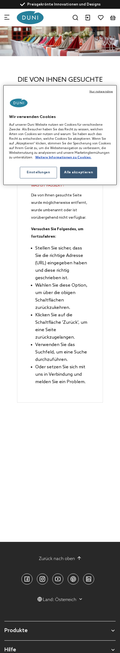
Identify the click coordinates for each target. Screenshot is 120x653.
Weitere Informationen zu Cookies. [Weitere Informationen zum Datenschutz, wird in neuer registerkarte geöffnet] (63, 158)
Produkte (16, 631)
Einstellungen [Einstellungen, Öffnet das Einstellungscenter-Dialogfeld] (38, 172)
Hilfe (10, 650)
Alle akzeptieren (78, 172)
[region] (60, 135)
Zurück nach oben (60, 558)
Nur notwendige (101, 91)
